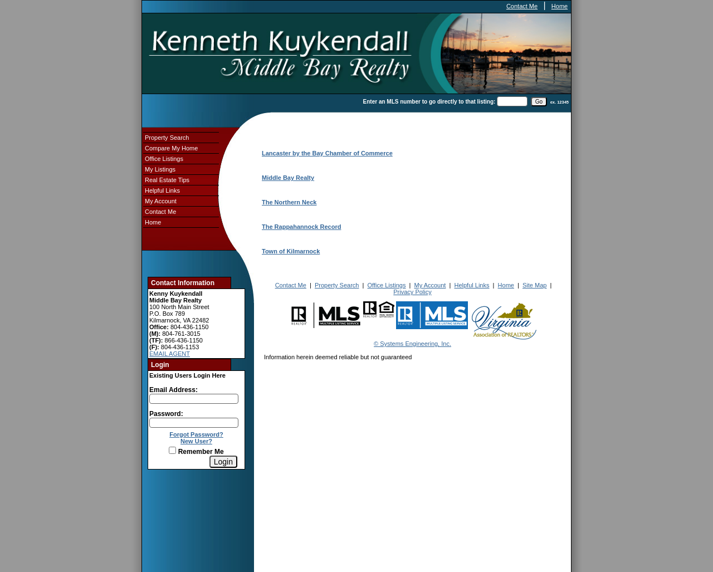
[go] (539, 101)
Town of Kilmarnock (291, 251)
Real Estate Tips (167, 180)
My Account (161, 201)
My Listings (160, 169)
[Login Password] (193, 423)
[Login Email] (193, 399)
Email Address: (173, 390)
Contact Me (522, 6)
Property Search (167, 137)
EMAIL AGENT (169, 353)
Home (559, 6)
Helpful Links (162, 190)
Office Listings (164, 158)
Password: (166, 414)
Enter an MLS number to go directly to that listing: (429, 102)
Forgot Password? (196, 434)
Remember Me (196, 452)
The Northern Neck (289, 202)
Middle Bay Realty (288, 177)
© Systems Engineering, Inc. (412, 343)
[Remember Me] (172, 450)
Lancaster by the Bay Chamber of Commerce (327, 153)
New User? (196, 441)
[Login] (223, 462)
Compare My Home (171, 148)
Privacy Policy (412, 292)
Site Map (534, 285)
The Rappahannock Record (301, 226)
